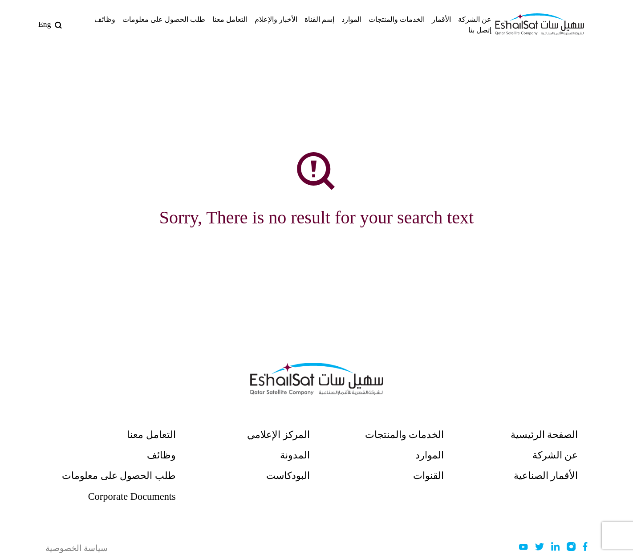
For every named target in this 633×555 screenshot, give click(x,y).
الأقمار (441, 19)
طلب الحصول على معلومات (163, 19)
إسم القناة (319, 19)
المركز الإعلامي (278, 434)
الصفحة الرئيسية (544, 434)
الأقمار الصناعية (546, 475)
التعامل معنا (230, 19)
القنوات (428, 475)
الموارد (351, 19)
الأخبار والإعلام (276, 19)
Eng (44, 24)
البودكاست (288, 475)
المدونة (295, 455)
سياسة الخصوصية (76, 548)
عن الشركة (474, 19)
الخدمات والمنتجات (397, 19)
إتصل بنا (479, 30)
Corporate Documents (132, 496)
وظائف (104, 19)
